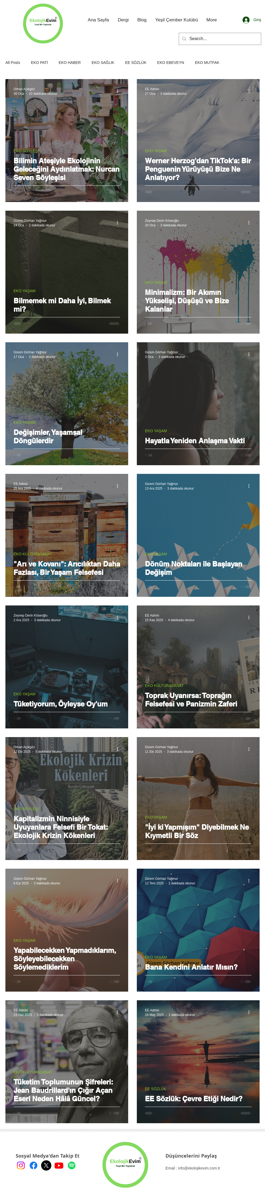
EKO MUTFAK (207, 62)
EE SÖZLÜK (136, 62)
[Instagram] (21, 1165)
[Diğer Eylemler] (119, 91)
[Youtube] (59, 1165)
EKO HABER (70, 62)
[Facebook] (33, 1165)
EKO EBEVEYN (170, 62)
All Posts (12, 62)
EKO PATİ (39, 62)
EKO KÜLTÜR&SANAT (33, 554)
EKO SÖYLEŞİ (26, 151)
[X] (46, 1165)
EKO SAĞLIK (103, 62)
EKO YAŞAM (156, 151)
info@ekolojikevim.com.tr (199, 1168)
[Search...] (219, 39)
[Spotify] (72, 1165)
